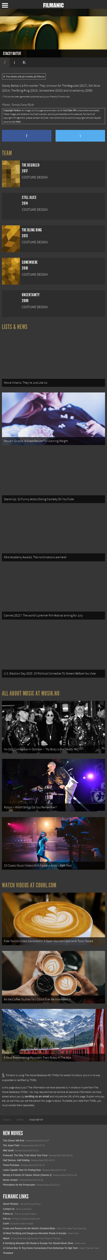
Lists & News (14, 327)
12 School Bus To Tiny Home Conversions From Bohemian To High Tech (40, 1248)
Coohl (6, 1223)
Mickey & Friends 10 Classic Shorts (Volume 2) (27, 1175)
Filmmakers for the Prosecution (19, 1184)
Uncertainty (76, 90)
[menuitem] (7, 1120)
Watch (6, 1238)
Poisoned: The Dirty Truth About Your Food (25, 1155)
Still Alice (94, 85)
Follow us (8, 1213)
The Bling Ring (20, 90)
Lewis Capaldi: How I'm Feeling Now (22, 1170)
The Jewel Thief (11, 1145)
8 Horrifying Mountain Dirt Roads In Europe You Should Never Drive (38, 1243)
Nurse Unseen (10, 1180)
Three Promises (11, 1165)
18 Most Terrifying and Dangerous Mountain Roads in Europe (34, 1233)
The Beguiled (70, 85)
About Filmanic (10, 1204)
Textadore (8, 1253)
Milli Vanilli (8, 1150)
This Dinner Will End (13, 1140)
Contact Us (8, 1209)
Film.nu (7, 1218)
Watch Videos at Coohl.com (29, 885)
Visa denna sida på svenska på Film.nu (23, 76)
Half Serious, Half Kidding (16, 1160)
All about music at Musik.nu (31, 693)
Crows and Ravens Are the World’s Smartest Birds (29, 1228)
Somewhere (46, 90)
